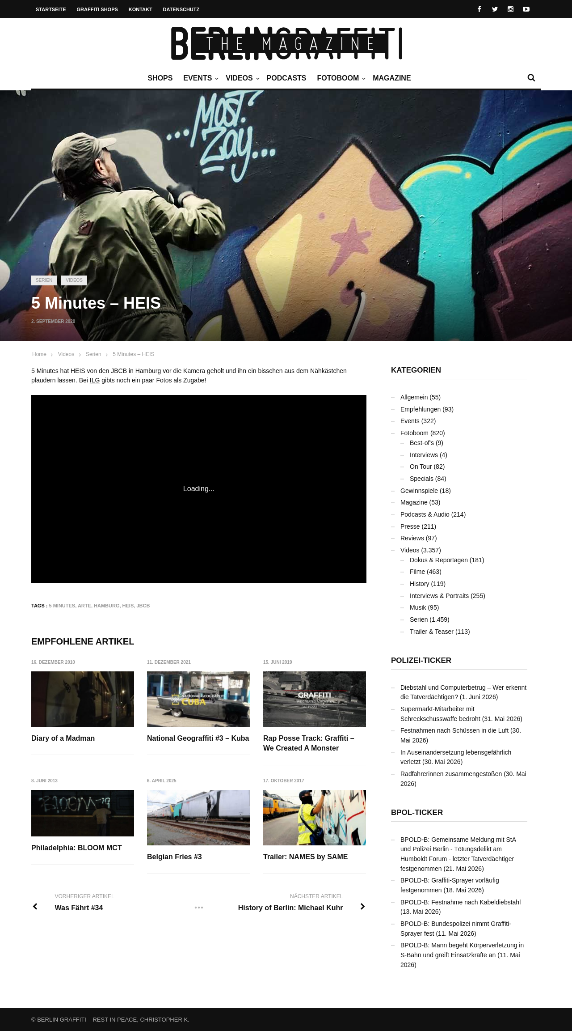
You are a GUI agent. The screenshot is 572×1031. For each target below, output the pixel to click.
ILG (95, 380)
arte (84, 605)
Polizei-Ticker (421, 660)
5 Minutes (62, 605)
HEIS (128, 605)
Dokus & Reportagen (439, 560)
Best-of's (422, 442)
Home (39, 354)
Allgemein (414, 397)
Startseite (51, 9)
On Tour (421, 466)
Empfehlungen (420, 409)
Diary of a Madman (63, 738)
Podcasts (287, 78)
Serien (44, 280)
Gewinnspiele (419, 490)
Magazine (392, 78)
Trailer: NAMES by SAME (305, 857)
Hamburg (106, 605)
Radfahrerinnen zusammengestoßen (451, 773)
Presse (410, 526)
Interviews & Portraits (439, 595)
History (419, 583)
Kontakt (140, 9)
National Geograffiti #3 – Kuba (198, 738)
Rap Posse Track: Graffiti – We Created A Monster (308, 743)
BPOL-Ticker (417, 812)
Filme (417, 571)
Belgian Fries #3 (174, 857)
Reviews (412, 538)
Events (199, 78)
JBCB (143, 605)
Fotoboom (340, 78)
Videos (241, 78)
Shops (159, 78)
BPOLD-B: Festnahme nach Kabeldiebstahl (460, 902)
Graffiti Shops (97, 9)
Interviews (424, 454)
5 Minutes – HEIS (133, 354)
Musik (418, 607)
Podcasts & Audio (425, 514)
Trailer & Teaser (432, 631)
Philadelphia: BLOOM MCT (76, 848)
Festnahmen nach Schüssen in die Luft (454, 730)
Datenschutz (181, 9)
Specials (421, 478)
